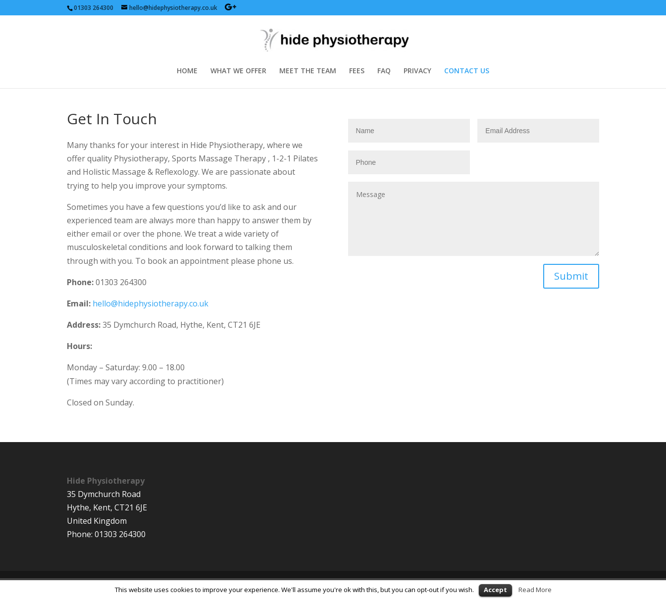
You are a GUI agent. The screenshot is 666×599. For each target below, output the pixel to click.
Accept (495, 589)
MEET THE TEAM (307, 71)
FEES (356, 71)
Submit (571, 276)
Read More (535, 589)
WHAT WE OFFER (238, 71)
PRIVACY (417, 71)
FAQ (384, 71)
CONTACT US (466, 71)
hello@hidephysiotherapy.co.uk (150, 303)
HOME (187, 71)
